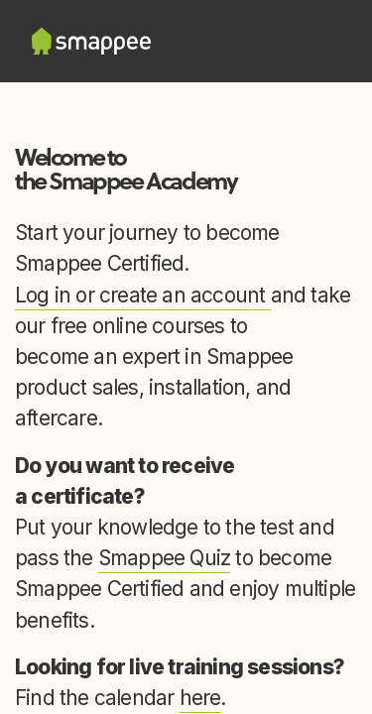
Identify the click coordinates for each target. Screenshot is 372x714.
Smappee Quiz (164, 557)
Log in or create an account (143, 295)
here (200, 697)
